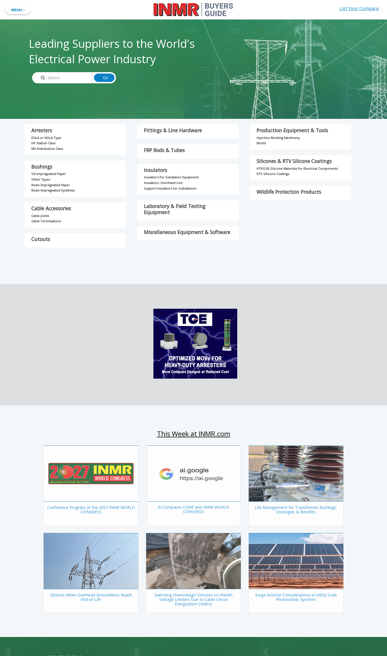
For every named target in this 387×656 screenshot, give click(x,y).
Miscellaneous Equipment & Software (187, 232)
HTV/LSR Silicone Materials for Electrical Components (297, 168)
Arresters (41, 130)
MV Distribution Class (47, 149)
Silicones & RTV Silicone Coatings (294, 161)
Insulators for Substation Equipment (171, 177)
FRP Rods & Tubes (164, 150)
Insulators (155, 170)
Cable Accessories (51, 208)
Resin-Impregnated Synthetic (53, 190)
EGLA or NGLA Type (46, 138)
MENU (18, 10)
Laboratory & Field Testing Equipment (174, 209)
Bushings (41, 166)
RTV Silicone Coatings (273, 174)
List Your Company (359, 8)
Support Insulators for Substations (170, 188)
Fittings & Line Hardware (173, 130)
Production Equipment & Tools (292, 130)
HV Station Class (43, 143)
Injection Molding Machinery (278, 138)
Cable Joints (40, 216)
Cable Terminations (46, 221)
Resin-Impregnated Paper (50, 185)
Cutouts (40, 239)
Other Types (40, 179)
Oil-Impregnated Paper (48, 174)
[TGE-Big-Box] (194, 377)
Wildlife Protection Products (289, 191)
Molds (261, 143)
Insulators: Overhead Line (163, 183)
